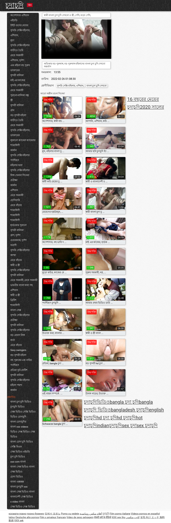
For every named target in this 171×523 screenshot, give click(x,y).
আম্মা (13, 255)
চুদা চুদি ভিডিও (17, 456)
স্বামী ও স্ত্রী (15, 265)
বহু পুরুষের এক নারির (21, 360)
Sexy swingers (18, 350)
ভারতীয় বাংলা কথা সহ (21, 285)
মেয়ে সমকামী (16, 55)
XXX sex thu (118, 517)
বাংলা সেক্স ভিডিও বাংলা (22, 491)
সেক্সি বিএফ (16, 446)
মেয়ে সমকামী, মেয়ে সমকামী (23, 280)
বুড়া (12, 40)
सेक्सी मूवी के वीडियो (102, 517)
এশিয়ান (14, 190)
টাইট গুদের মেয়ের (19, 25)
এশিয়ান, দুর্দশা (17, 60)
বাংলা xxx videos (19, 426)
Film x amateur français (53, 517)
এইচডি (13, 20)
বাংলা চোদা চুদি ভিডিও (21, 441)
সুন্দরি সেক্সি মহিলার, (20, 85)
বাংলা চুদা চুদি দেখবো (97, 85)
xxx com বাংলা (18, 461)
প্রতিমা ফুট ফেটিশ (18, 370)
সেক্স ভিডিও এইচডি (20, 451)
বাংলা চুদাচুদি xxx (19, 486)
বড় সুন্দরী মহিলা (18, 115)
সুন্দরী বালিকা (17, 75)
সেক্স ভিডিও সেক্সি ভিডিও (23, 411)
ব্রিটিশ (13, 300)
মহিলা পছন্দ (16, 385)
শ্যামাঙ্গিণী (15, 145)
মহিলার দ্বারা (16, 165)
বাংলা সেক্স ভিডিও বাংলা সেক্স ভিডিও (22, 469)
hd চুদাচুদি (126, 417)
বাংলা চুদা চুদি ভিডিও (20, 401)
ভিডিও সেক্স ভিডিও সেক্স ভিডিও (22, 434)
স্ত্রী (11, 100)
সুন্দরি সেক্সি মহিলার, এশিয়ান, (20, 33)
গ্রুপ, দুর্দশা (15, 235)
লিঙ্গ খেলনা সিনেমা (19, 175)
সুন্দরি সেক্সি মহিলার (20, 45)
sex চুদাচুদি (147, 425)
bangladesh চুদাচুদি (130, 410)
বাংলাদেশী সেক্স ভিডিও (21, 496)
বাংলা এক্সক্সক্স (17, 481)
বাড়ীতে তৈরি (16, 50)
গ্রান (12, 110)
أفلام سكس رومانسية (91, 513)
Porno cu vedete (70, 513)
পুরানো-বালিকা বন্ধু (19, 95)
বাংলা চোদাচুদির (18, 421)
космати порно (17, 513)
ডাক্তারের (15, 70)
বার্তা (12, 340)
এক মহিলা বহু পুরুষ (20, 65)
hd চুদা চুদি (107, 417)
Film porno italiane (120, 513)
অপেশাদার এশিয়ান (19, 15)
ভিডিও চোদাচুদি (18, 416)
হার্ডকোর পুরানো (18, 225)
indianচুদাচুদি (109, 425)
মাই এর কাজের (17, 80)
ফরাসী (13, 245)
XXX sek (18, 520)
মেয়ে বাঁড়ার (16, 205)
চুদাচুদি (14, 5)
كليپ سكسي (133, 517)
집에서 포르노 (52, 513)
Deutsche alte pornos (27, 517)
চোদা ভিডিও (16, 476)
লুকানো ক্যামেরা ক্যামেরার (22, 140)
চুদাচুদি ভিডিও (17, 406)
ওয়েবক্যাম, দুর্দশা (18, 240)
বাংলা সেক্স (15, 310)
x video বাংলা (17, 501)
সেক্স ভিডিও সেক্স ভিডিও (22, 506)
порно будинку (35, 513)
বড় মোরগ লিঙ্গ (17, 335)
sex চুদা (129, 425)
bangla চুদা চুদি (124, 402)
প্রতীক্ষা (13, 180)
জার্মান (13, 150)
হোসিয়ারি (15, 200)
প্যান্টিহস (14, 160)
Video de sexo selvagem (79, 517)
